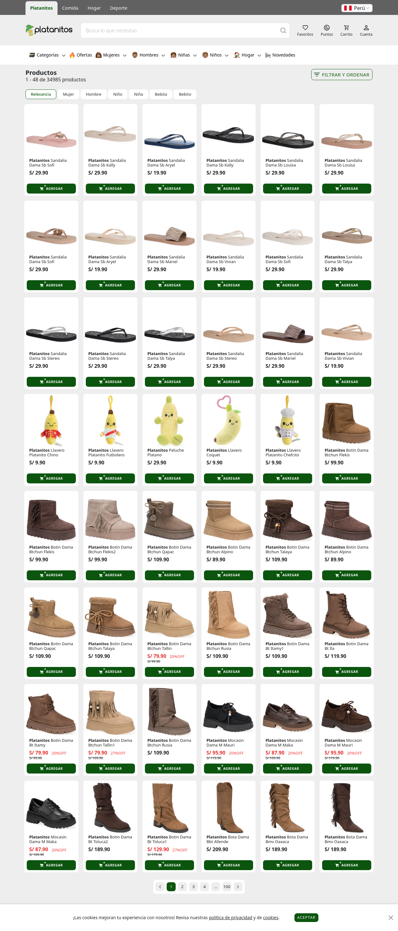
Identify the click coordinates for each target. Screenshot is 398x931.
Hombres (148, 55)
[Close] (391, 918)
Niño (117, 94)
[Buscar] (283, 30)
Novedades (280, 55)
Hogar (94, 8)
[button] (357, 8)
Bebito (185, 94)
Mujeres (111, 55)
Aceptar (306, 917)
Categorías (47, 55)
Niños (215, 55)
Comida (70, 8)
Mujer (68, 94)
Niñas (183, 55)
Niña (138, 94)
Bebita (161, 94)
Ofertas (80, 55)
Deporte (118, 8)
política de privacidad (230, 917)
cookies (270, 917)
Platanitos (41, 8)
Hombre (93, 94)
